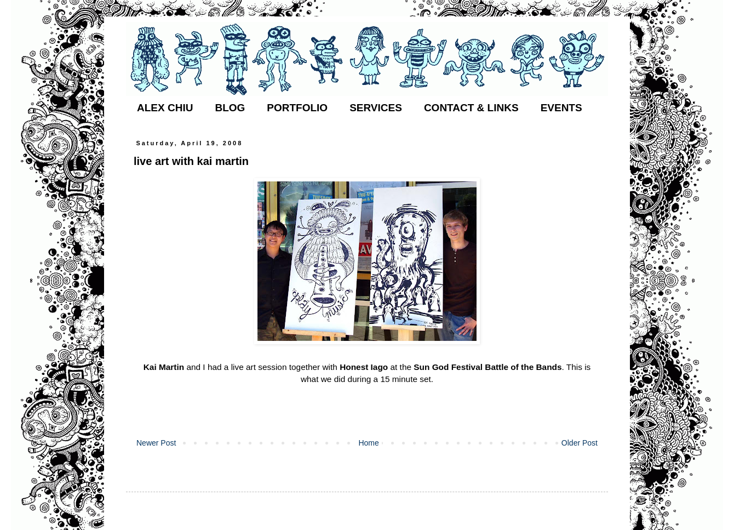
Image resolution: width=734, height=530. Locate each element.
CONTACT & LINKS (471, 107)
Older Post (579, 442)
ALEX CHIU (165, 107)
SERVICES (375, 107)
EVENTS (561, 107)
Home (368, 442)
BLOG (230, 107)
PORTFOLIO (297, 107)
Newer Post (156, 442)
